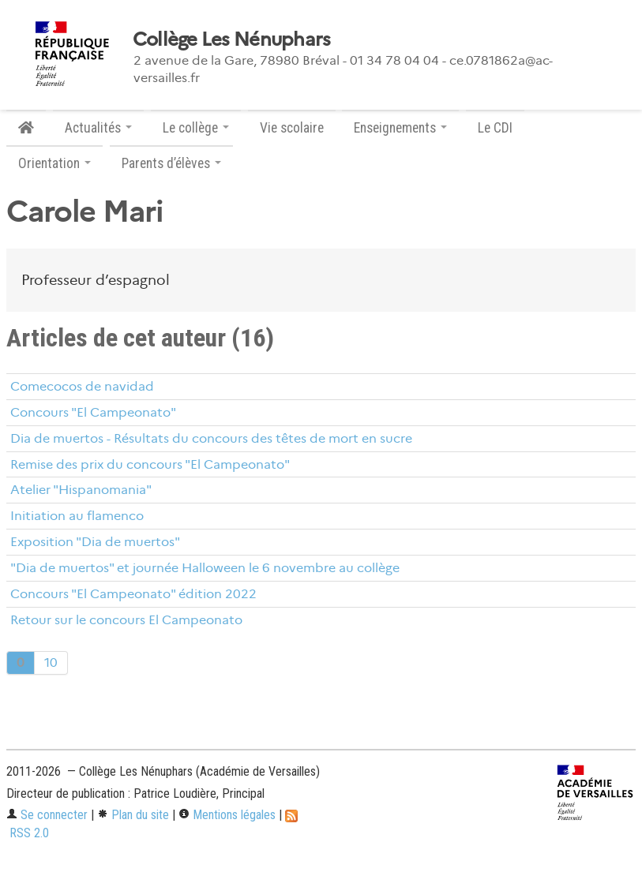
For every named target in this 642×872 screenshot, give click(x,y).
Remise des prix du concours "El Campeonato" (150, 464)
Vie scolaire (292, 128)
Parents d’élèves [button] (171, 163)
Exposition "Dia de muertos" (95, 541)
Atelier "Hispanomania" (81, 489)
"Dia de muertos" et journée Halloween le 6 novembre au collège (205, 567)
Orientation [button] (54, 163)
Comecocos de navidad (82, 386)
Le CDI (495, 128)
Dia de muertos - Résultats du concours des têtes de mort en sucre (211, 438)
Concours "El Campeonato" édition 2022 (133, 593)
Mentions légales (227, 814)
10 (51, 662)
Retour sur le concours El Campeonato (126, 619)
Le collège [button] (196, 128)
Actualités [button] (98, 128)
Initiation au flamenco (77, 515)
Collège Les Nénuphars (232, 39)
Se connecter (47, 814)
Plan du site (133, 814)
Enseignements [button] (400, 128)
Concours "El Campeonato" (93, 412)
